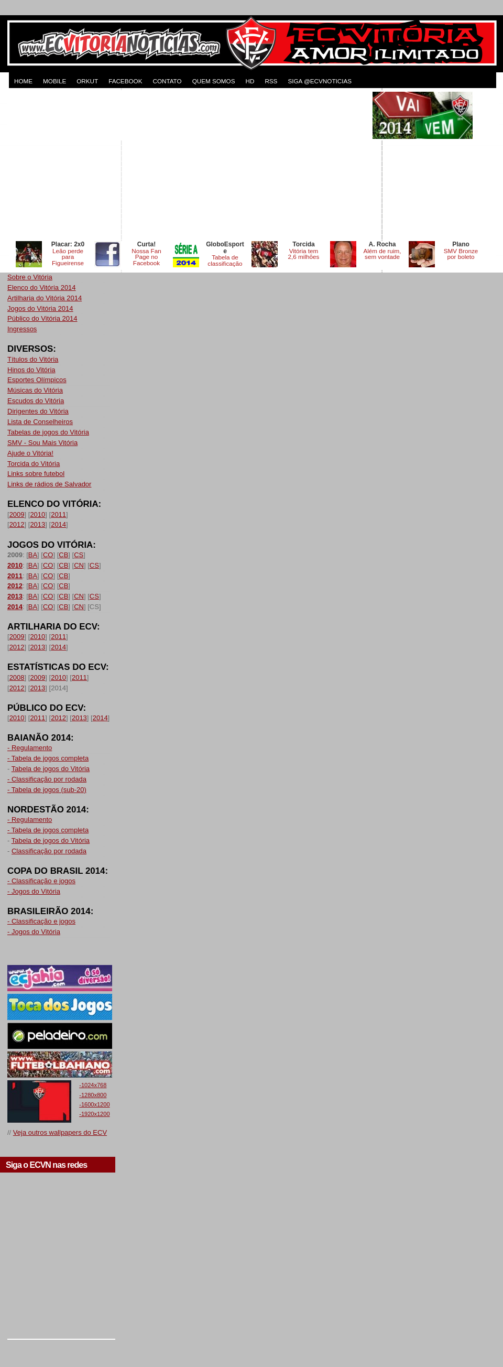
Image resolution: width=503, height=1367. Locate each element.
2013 (37, 524)
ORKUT (87, 81)
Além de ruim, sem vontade (382, 254)
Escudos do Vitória (35, 401)
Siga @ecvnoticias (320, 81)
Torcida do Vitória (33, 464)
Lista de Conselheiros (40, 422)
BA (32, 555)
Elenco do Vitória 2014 (41, 287)
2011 (58, 514)
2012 (17, 524)
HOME (23, 81)
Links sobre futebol (35, 474)
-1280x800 (92, 1095)
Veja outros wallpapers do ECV (60, 1132)
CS (78, 555)
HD (249, 81)
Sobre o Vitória (29, 277)
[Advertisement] (188, 165)
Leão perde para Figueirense (68, 257)
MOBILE (54, 81)
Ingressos (22, 329)
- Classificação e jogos (41, 881)
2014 (58, 524)
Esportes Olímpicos (37, 380)
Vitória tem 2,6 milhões (304, 254)
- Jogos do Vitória (33, 891)
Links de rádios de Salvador (49, 484)
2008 (17, 677)
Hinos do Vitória (31, 370)
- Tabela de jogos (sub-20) (46, 790)
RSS (271, 81)
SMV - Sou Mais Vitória (42, 443)
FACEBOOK (125, 81)
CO (48, 555)
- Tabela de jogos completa (48, 758)
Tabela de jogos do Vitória (51, 769)
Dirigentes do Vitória (38, 411)
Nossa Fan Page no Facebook (146, 257)
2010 (37, 514)
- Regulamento (29, 748)
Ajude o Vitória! (30, 453)
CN (79, 565)
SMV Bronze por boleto (461, 254)
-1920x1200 (94, 1114)
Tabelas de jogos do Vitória (48, 432)
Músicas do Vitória (35, 390)
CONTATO (166, 81)
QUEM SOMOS (213, 81)
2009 (17, 514)
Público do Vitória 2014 (42, 318)
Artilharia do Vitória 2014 (44, 298)
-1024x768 (92, 1085)
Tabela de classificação (224, 260)
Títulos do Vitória (32, 359)
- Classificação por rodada (46, 779)
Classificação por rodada (49, 851)
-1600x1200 (94, 1104)
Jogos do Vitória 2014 (40, 308)
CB (63, 555)
